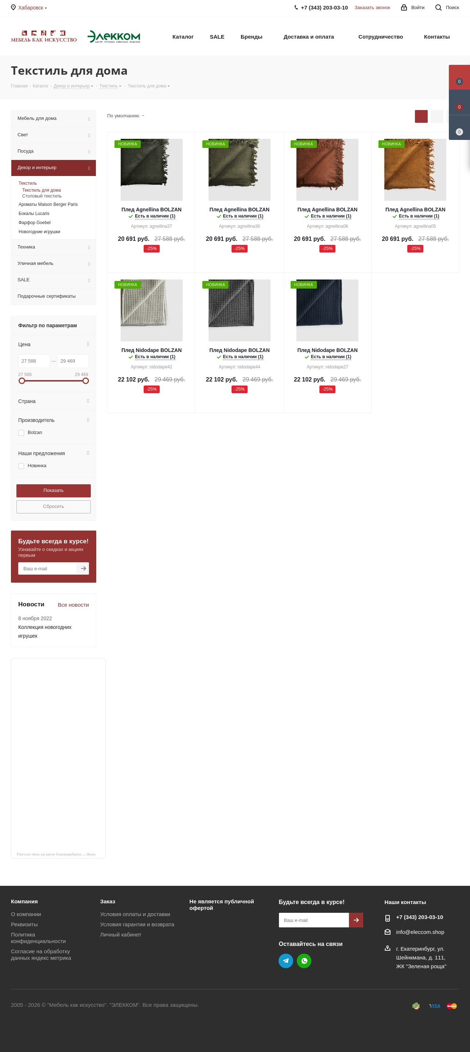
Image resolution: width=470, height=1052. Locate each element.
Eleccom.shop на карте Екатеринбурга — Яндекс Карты (61, 854)
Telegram (286, 961)
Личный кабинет (120, 934)
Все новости (73, 605)
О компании (26, 914)
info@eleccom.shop (420, 932)
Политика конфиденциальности (38, 937)
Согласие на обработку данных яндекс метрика (41, 954)
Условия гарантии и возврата (137, 924)
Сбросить (53, 506)
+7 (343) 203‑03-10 (419, 917)
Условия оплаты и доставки (135, 914)
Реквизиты (24, 924)
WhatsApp (304, 961)
